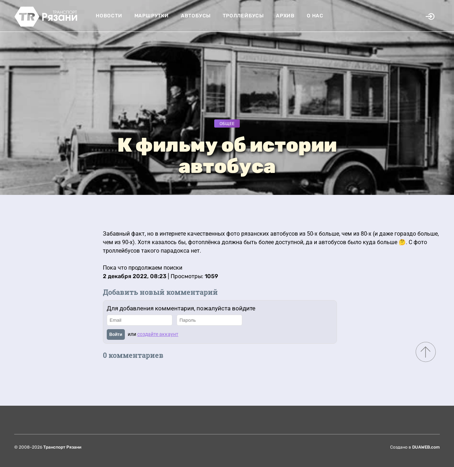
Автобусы (196, 16)
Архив (285, 16)
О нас (315, 16)
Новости (109, 16)
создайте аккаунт (157, 334)
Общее (227, 123)
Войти (115, 334)
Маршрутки (151, 16)
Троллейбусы (243, 16)
